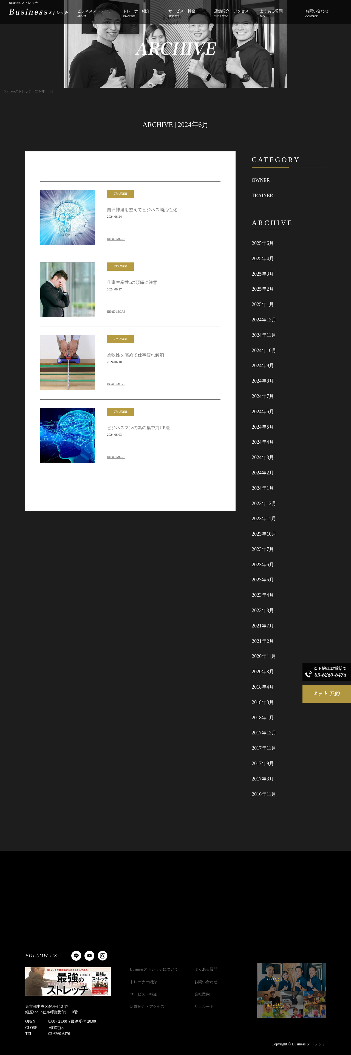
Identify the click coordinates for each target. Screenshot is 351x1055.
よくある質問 (271, 14)
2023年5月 (263, 579)
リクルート (204, 1007)
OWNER (261, 180)
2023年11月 (264, 518)
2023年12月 (264, 503)
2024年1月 (263, 488)
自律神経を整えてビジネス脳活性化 (142, 209)
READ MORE (116, 239)
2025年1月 (263, 304)
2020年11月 (264, 656)
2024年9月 (263, 365)
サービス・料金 (181, 14)
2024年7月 (263, 396)
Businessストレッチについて (154, 969)
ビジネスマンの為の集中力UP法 (138, 427)
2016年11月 (264, 794)
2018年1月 (263, 717)
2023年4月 (263, 595)
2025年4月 (263, 258)
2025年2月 (263, 289)
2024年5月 (263, 427)
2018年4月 (263, 687)
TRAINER (262, 195)
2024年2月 (263, 473)
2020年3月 (263, 671)
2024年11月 (264, 335)
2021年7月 (263, 626)
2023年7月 (263, 549)
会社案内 (202, 994)
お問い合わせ (317, 14)
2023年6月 (263, 564)
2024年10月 (264, 350)
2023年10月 (264, 534)
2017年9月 (263, 763)
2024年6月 (263, 411)
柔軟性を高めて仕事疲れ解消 (135, 355)
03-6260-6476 (59, 1034)
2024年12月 (264, 320)
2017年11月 (264, 748)
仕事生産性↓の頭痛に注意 (132, 282)
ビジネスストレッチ (94, 14)
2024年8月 (263, 381)
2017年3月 (263, 779)
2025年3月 (263, 274)
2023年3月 (263, 610)
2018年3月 (263, 702)
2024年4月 (263, 442)
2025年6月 (263, 243)
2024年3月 (263, 457)
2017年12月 (264, 733)
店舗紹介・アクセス (231, 14)
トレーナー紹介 (136, 14)
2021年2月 (263, 641)
